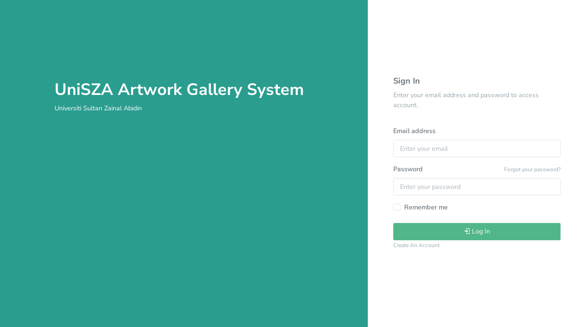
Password (408, 168)
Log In (477, 231)
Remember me (426, 207)
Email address (414, 130)
